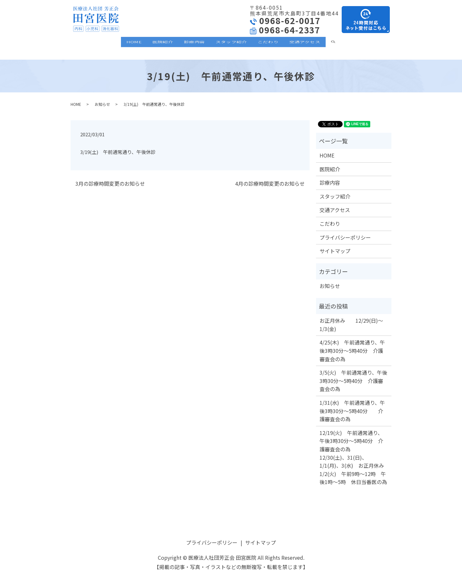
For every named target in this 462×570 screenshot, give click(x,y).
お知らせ (102, 97)
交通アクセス (322, 42)
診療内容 (189, 42)
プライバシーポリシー (345, 231)
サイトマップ (335, 244)
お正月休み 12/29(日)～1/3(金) (351, 318)
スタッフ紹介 (234, 42)
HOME (116, 42)
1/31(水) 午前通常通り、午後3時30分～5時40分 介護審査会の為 (352, 404)
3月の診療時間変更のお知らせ (110, 177)
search (358, 43)
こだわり (278, 42)
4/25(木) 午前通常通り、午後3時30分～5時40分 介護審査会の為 (352, 344)
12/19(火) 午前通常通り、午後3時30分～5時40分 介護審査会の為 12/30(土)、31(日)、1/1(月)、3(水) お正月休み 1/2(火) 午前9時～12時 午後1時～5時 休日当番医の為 (353, 451)
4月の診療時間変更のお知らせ (270, 177)
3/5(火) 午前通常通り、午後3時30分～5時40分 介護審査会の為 (353, 374)
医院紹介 (151, 42)
